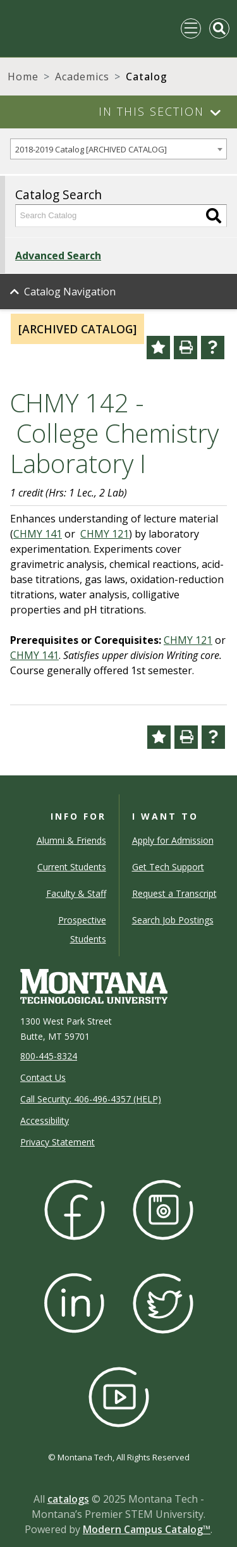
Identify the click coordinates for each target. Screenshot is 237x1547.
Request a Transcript (174, 893)
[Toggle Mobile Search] (219, 28)
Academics (82, 76)
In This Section (151, 111)
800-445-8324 (48, 1056)
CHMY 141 (37, 534)
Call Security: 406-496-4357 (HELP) (90, 1099)
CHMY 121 (104, 534)
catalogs (68, 1499)
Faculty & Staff (76, 893)
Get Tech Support (168, 867)
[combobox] (118, 149)
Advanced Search (58, 255)
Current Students (71, 867)
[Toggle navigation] (191, 28)
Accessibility (44, 1120)
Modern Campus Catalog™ (146, 1529)
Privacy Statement (57, 1142)
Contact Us (43, 1077)
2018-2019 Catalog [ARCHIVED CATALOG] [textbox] (91, 149)
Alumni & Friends (71, 840)
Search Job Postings (173, 920)
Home (23, 76)
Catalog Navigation (70, 292)
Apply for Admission (173, 840)
